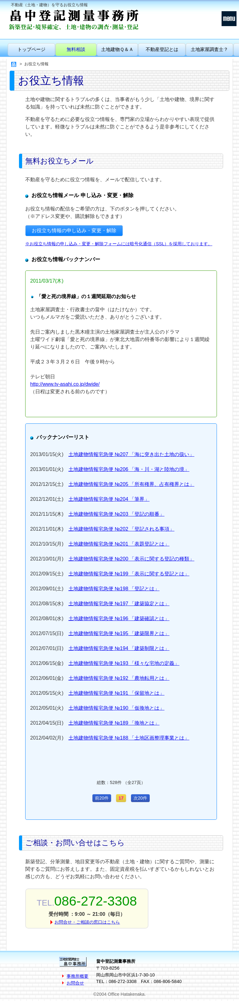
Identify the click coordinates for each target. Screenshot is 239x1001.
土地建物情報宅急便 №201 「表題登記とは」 (119, 544)
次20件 (140, 798)
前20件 (102, 798)
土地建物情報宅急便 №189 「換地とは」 (114, 723)
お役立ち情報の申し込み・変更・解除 (74, 230)
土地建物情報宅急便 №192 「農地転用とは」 (119, 678)
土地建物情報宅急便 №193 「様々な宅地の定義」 (124, 663)
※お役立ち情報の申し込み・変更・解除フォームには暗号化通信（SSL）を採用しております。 (118, 243)
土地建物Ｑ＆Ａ (117, 49)
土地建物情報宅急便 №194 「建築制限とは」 (119, 648)
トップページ (31, 49)
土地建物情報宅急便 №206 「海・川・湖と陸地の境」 (129, 469)
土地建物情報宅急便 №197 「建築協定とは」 (119, 603)
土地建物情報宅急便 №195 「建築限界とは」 (119, 633)
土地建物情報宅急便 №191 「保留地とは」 (116, 693)
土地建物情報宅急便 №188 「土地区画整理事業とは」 (129, 737)
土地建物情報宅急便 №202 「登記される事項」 (121, 529)
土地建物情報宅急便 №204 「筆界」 (109, 499)
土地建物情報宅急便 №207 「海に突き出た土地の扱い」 (131, 454)
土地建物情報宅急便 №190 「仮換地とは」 (116, 708)
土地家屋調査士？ (209, 49)
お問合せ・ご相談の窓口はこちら (87, 922)
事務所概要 (77, 976)
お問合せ (75, 982)
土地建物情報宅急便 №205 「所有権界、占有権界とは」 (131, 484)
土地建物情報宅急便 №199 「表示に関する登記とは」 (129, 573)
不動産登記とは (162, 49)
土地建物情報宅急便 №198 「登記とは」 (114, 588)
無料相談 (76, 49)
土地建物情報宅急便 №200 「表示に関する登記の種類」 (131, 558)
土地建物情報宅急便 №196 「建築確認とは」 (119, 618)
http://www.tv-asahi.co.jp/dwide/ (65, 384)
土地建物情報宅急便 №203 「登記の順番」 (116, 514)
